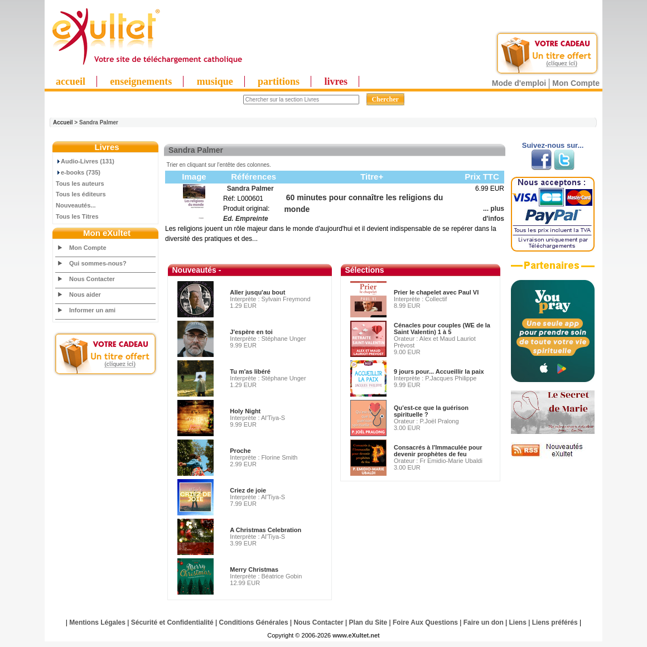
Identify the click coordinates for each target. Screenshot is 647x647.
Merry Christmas (254, 569)
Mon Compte (576, 83)
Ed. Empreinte (245, 219)
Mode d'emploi (519, 83)
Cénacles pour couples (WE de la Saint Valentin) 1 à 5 (442, 328)
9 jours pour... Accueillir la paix (439, 371)
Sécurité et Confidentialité (172, 622)
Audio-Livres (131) (85, 161)
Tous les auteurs (80, 183)
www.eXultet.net (356, 635)
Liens (518, 622)
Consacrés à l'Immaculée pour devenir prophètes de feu (438, 450)
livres (335, 81)
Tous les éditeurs (81, 194)
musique (215, 81)
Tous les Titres (77, 216)
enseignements (141, 81)
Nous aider (85, 294)
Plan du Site (368, 622)
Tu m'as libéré (250, 371)
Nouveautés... (76, 205)
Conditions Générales (253, 622)
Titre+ (371, 176)
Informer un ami (92, 310)
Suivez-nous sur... (553, 145)
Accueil (63, 122)
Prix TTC (482, 176)
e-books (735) (78, 172)
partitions (279, 81)
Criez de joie (248, 490)
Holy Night (245, 411)
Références (253, 176)
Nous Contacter (92, 279)
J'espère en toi (251, 332)
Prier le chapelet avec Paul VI (436, 292)
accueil (70, 81)
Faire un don (483, 622)
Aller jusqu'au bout (257, 292)
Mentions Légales (97, 622)
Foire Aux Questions (425, 622)
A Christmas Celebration (265, 530)
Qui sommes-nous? (98, 263)
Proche (240, 450)
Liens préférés (555, 622)
